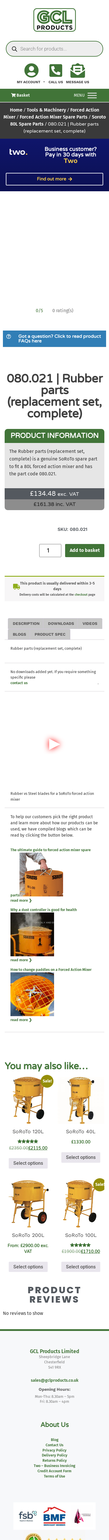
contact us (19, 683)
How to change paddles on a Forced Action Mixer (51, 969)
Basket (20, 95)
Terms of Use (54, 1476)
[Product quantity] (50, 550)
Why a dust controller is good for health (43, 910)
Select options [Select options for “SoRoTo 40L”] (81, 1157)
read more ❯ (21, 900)
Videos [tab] (90, 623)
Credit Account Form (54, 1471)
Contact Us (54, 1445)
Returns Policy (54, 1460)
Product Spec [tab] (50, 634)
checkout (81, 595)
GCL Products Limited (54, 1351)
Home (16, 110)
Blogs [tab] (19, 634)
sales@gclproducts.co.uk (54, 1380)
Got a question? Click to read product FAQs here (59, 338)
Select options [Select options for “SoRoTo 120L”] (28, 1163)
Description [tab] (26, 623)
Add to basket (85, 550)
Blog (54, 1440)
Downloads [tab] (61, 623)
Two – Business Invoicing (54, 1465)
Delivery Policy (54, 1455)
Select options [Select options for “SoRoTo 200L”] (28, 1267)
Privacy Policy (54, 1450)
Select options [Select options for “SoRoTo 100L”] (81, 1267)
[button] (54, 339)
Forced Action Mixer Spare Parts (53, 117)
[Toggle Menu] (92, 95)
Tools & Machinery (46, 110)
